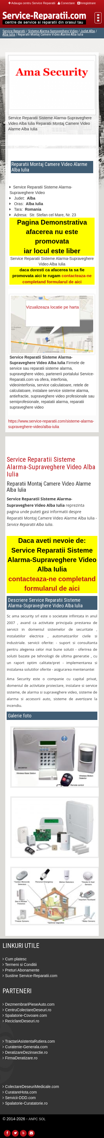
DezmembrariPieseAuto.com (28, 1004)
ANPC (33, 1119)
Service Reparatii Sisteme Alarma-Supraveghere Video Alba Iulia (51, 467)
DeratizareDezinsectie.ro (24, 1052)
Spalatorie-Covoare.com (24, 1015)
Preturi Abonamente (20, 970)
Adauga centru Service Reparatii (31, 3)
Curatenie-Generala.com (24, 1047)
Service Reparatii (13, 31)
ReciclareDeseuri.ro (20, 1021)
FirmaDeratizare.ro (19, 1058)
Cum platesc (14, 959)
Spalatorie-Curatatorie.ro (24, 1103)
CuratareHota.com (19, 1092)
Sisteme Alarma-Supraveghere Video (53, 31)
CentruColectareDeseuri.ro (26, 1010)
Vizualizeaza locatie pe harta (52, 307)
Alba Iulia (8, 34)
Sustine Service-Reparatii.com (29, 975)
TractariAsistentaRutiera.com (28, 1041)
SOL (42, 1119)
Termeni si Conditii (19, 964)
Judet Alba (87, 31)
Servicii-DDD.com (18, 1097)
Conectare (66, 3)
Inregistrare (86, 3)
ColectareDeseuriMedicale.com (30, 1086)
